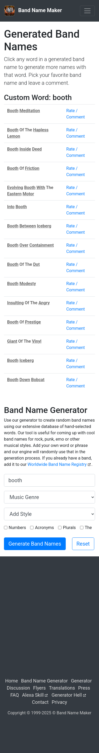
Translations (62, 688)
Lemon (13, 136)
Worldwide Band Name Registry (57, 464)
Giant (12, 341)
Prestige (33, 322)
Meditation (30, 110)
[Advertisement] (49, 621)
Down (25, 379)
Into (11, 206)
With (40, 187)
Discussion (18, 688)
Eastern (14, 193)
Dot (36, 264)
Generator (81, 681)
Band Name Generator (44, 681)
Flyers (39, 688)
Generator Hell (66, 695)
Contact (40, 702)
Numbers (17, 527)
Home (11, 681)
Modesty (28, 283)
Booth (12, 110)
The (88, 527)
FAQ (14, 695)
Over (24, 245)
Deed (37, 149)
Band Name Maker (33, 11)
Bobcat (38, 379)
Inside (25, 149)
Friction (32, 168)
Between (28, 225)
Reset (83, 544)
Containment (41, 245)
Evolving (15, 187)
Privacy (59, 702)
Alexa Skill (33, 695)
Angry (44, 302)
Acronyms (44, 527)
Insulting (15, 302)
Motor (28, 193)
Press (84, 688)
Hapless (40, 129)
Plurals (69, 527)
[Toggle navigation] (87, 11)
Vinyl (36, 341)
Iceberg (44, 225)
